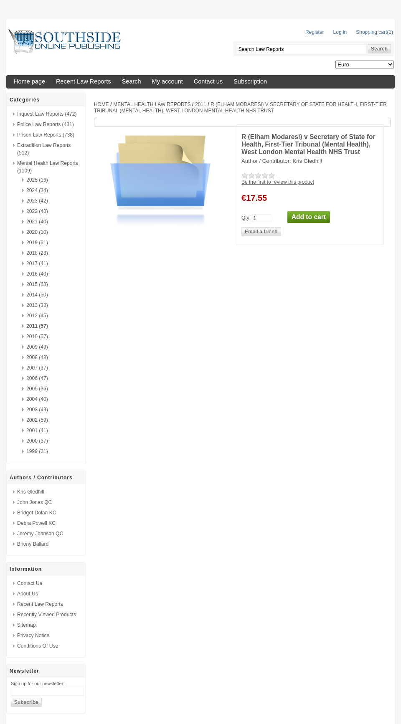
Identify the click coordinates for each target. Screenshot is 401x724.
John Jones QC (34, 502)
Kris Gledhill (30, 492)
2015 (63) (37, 284)
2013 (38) (37, 305)
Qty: (246, 217)
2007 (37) (37, 368)
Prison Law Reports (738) (45, 135)
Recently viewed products (46, 615)
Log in (340, 32)
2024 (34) (37, 190)
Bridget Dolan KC (36, 513)
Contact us (208, 81)
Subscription (250, 81)
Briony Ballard (32, 544)
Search (131, 81)
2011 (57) (37, 326)
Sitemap (26, 625)
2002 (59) (37, 420)
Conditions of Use (37, 646)
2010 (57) (37, 336)
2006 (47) (37, 378)
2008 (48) (37, 357)
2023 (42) (37, 201)
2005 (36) (37, 389)
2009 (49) (37, 347)
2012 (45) (37, 316)
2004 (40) (37, 399)
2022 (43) (37, 211)
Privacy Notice (33, 635)
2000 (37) (37, 441)
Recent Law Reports (83, 81)
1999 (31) (37, 451)
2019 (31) (37, 243)
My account (167, 81)
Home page (29, 81)
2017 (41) (37, 263)
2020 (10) (37, 232)
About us (27, 594)
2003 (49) (37, 410)
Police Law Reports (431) (45, 124)
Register (314, 32)
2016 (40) (37, 274)
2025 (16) (37, 180)
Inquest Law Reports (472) (47, 114)
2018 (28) (37, 253)
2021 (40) (37, 222)
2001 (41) (37, 430)
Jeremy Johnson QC (40, 534)
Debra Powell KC (36, 523)
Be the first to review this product (277, 182)
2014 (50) (37, 295)
